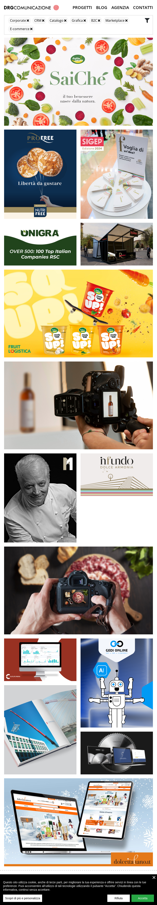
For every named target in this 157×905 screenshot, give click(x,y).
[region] (78, 889)
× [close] (154, 877)
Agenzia (120, 7)
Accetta (143, 898)
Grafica (77, 20)
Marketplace (114, 20)
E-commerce (19, 29)
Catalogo (56, 20)
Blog (101, 7)
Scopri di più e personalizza (22, 898)
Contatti (143, 7)
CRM (37, 20)
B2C (94, 20)
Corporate (18, 20)
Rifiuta (118, 898)
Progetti (82, 7)
